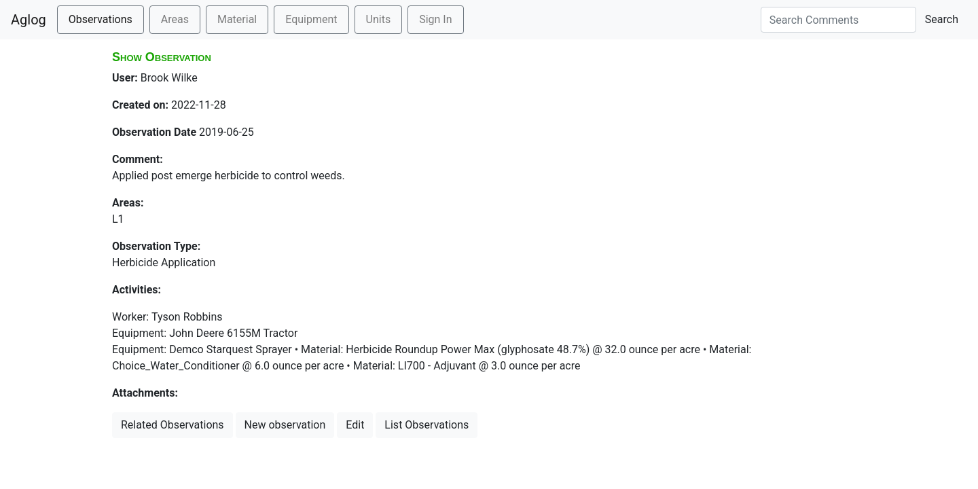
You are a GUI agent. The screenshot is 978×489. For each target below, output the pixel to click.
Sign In (435, 19)
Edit (355, 424)
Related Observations (172, 424)
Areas (175, 19)
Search (941, 19)
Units (378, 19)
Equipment (311, 19)
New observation (285, 424)
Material (237, 19)
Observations (100, 19)
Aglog (28, 20)
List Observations (426, 424)
